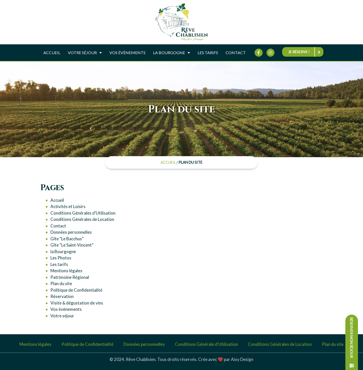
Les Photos (60, 257)
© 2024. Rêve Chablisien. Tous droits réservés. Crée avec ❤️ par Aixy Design (181, 359)
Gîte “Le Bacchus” (67, 238)
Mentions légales (66, 270)
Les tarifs (208, 52)
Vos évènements (127, 52)
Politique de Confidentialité (76, 290)
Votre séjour (85, 52)
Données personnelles (71, 232)
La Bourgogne (171, 52)
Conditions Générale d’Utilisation (206, 344)
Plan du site (61, 283)
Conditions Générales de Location (82, 219)
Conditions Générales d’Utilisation (82, 213)
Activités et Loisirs (67, 206)
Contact (236, 52)
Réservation (62, 296)
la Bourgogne (63, 251)
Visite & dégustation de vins (76, 303)
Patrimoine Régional (69, 277)
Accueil (51, 52)
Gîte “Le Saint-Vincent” (72, 245)
